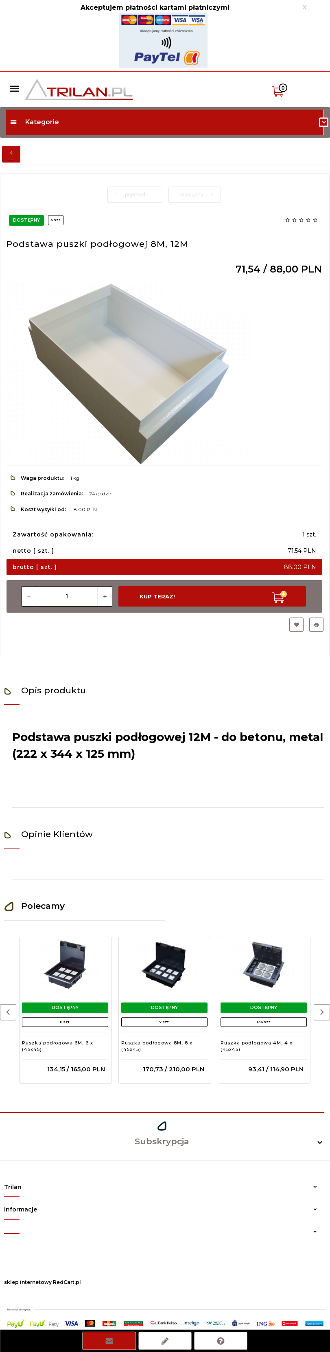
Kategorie (34, 122)
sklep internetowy (28, 1282)
